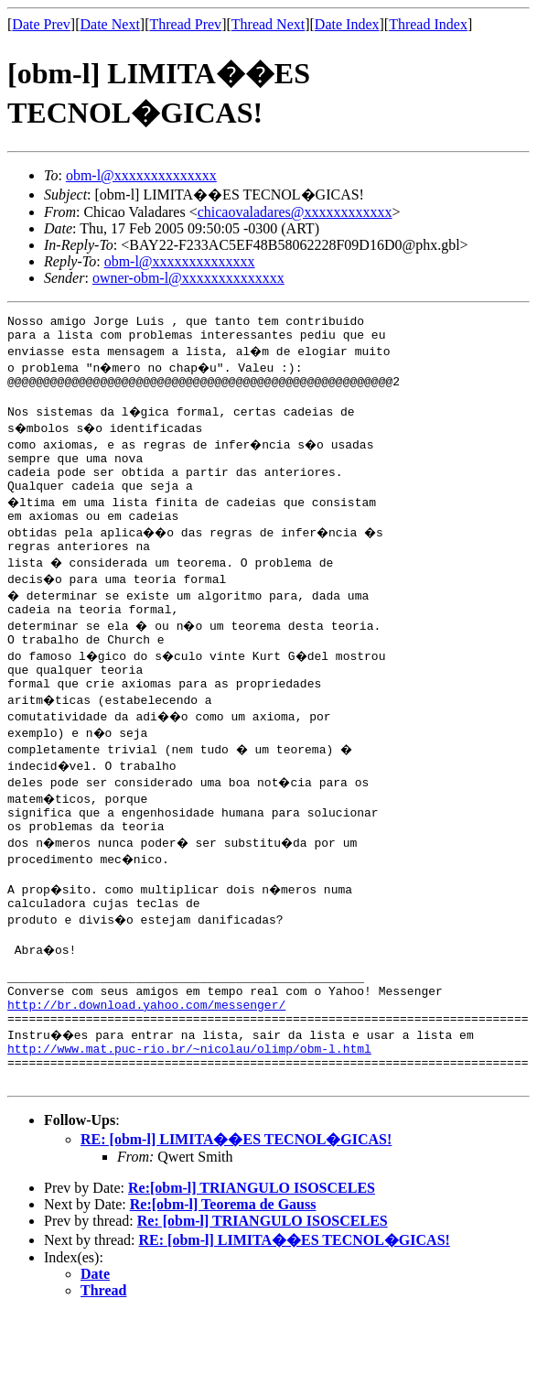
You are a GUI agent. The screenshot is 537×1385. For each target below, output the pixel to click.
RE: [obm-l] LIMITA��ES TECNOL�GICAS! (236, 1210)
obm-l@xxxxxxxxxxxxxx (141, 175)
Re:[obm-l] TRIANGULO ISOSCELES (251, 1259)
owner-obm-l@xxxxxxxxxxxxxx (188, 278)
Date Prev (41, 24)
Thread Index (428, 24)
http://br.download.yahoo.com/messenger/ (146, 1064)
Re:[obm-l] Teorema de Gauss (223, 1275)
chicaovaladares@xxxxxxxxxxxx (295, 212)
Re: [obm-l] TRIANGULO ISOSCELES (262, 1292)
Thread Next (268, 24)
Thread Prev (185, 24)
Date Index (347, 24)
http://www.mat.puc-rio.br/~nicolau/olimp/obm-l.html (189, 1114)
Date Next (110, 24)
